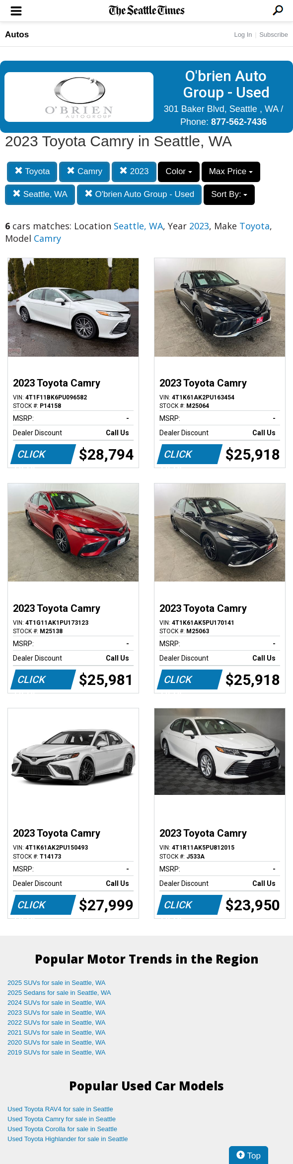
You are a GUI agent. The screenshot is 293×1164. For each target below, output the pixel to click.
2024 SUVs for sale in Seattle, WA (56, 1002)
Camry (84, 171)
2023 (134, 171)
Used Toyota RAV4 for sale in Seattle (60, 1109)
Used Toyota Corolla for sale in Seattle (62, 1129)
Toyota (32, 171)
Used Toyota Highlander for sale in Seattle (67, 1139)
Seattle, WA (40, 194)
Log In (243, 34)
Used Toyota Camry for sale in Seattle (61, 1119)
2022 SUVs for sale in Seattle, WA (56, 1022)
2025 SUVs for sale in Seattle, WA (56, 982)
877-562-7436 (239, 122)
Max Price (231, 171)
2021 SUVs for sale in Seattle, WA (56, 1032)
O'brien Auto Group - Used (139, 194)
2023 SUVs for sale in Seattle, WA (56, 1012)
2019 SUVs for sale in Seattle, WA (56, 1052)
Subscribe (273, 34)
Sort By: (229, 194)
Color (178, 171)
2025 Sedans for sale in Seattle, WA (59, 992)
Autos (17, 34)
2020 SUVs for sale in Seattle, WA (56, 1042)
